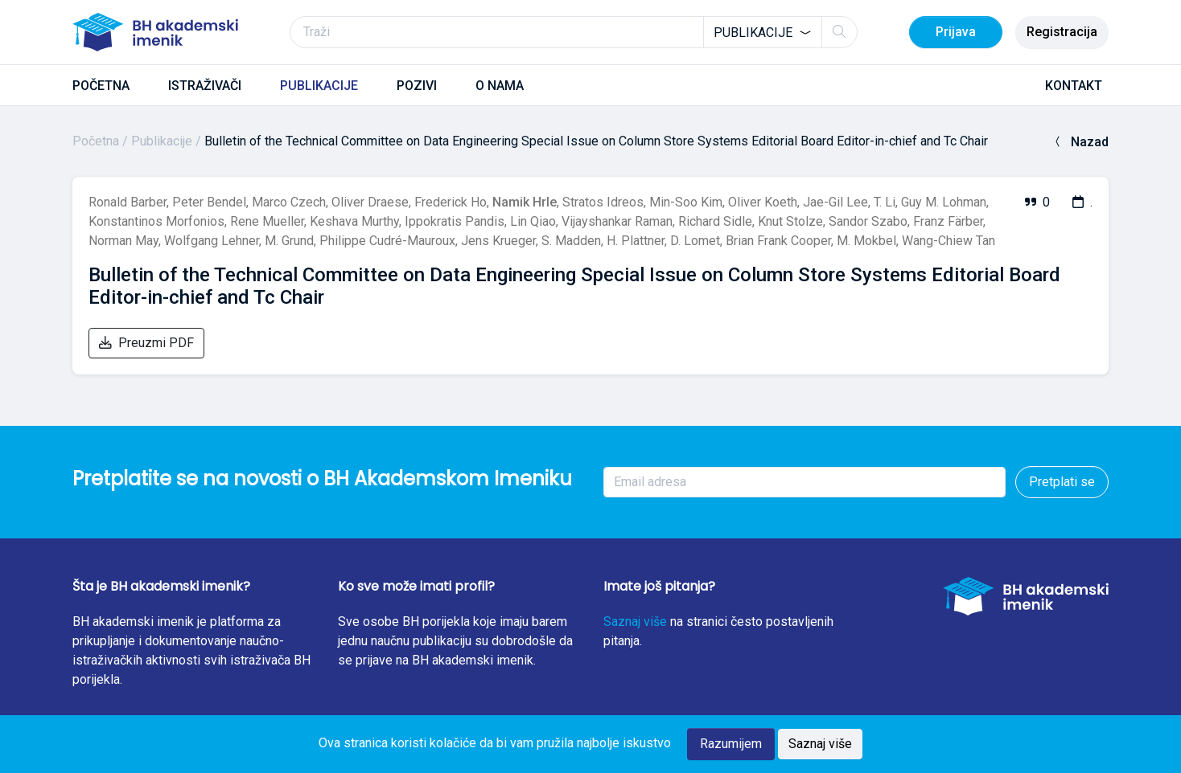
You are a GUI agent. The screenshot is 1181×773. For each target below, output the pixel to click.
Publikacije (161, 141)
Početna (95, 141)
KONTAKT (1073, 85)
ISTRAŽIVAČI (204, 85)
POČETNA (101, 85)
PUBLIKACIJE (319, 85)
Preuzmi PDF (146, 342)
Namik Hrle (524, 202)
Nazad (1080, 141)
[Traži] (574, 32)
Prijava (956, 31)
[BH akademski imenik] (155, 32)
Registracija (1062, 31)
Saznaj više (635, 621)
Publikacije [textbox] (753, 32)
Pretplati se (1062, 481)
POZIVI (417, 85)
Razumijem (731, 743)
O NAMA (499, 85)
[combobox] (762, 32)
